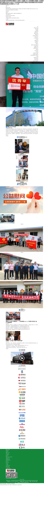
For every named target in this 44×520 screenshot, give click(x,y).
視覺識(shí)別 (36, 40)
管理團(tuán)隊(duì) (29, 8)
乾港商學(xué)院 (8, 20)
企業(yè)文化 (34, 8)
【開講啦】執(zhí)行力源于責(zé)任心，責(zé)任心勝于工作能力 (15, 347)
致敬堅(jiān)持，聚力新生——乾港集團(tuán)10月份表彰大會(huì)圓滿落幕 (16, 328)
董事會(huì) (25, 8)
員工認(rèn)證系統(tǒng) (33, 21)
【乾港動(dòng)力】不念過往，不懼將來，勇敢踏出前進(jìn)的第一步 (15, 345)
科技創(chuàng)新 (8, 16)
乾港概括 (10, 8)
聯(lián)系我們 (12, 20)
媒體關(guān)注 (19, 13)
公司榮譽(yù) (36, 41)
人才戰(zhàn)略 (17, 20)
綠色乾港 (7, 15)
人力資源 (37, 56)
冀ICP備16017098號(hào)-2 (15, 481)
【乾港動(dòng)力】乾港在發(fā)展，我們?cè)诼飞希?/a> (15, 346)
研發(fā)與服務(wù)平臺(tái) (34, 55)
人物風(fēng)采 (15, 13)
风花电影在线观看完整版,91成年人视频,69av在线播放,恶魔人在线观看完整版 (11, 484)
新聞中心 (7, 12)
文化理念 (37, 39)
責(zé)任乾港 (10, 15)
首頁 (6, 6)
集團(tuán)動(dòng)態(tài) (9, 13)
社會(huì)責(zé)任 (8, 14)
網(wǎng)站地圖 (22, 479)
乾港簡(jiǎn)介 (17, 8)
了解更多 (7, 330)
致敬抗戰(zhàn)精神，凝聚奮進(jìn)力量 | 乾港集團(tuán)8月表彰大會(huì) (16, 329)
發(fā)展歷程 (13, 8)
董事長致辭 (7, 8)
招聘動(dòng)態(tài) (22, 20)
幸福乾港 (13, 15)
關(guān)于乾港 (8, 7)
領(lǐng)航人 (36, 42)
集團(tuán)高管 (21, 8)
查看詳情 (22, 252)
